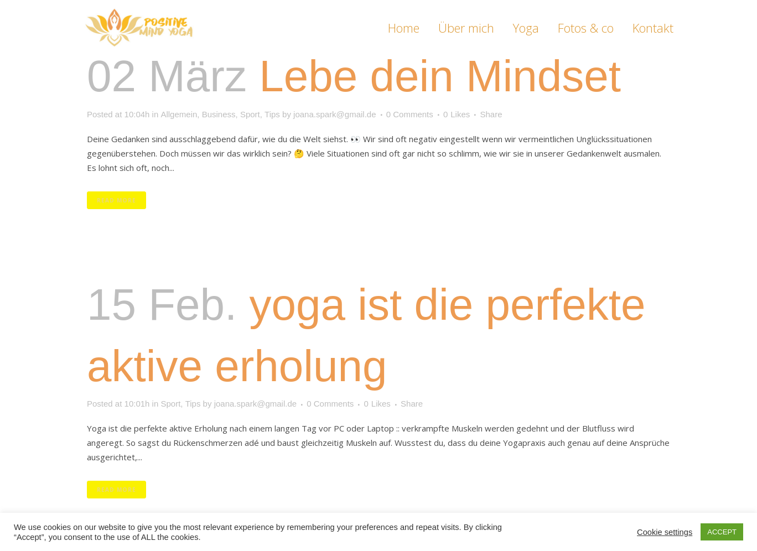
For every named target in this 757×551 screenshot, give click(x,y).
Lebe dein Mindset (440, 76)
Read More (116, 200)
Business (219, 114)
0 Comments (409, 114)
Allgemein (178, 114)
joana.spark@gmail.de (334, 114)
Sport (250, 114)
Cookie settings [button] (664, 532)
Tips (272, 114)
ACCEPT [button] (722, 532)
